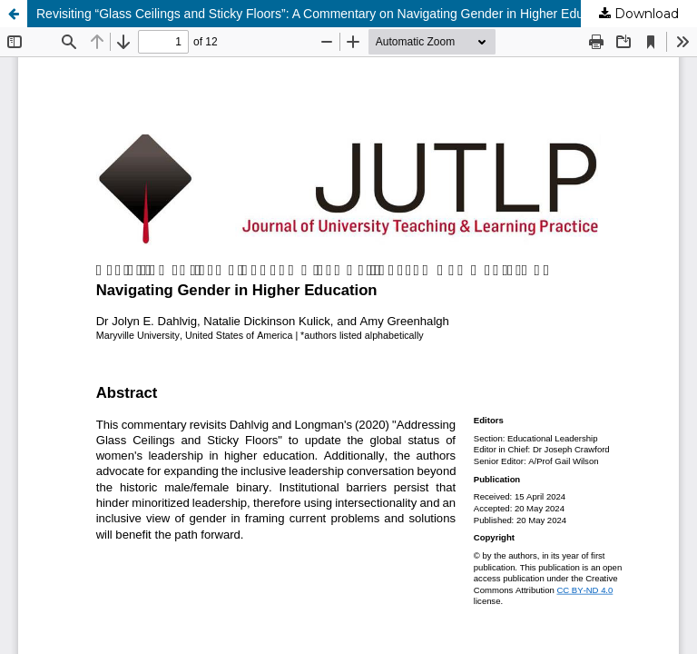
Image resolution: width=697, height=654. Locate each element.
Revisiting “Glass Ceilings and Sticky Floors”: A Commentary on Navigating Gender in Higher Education (326, 13)
